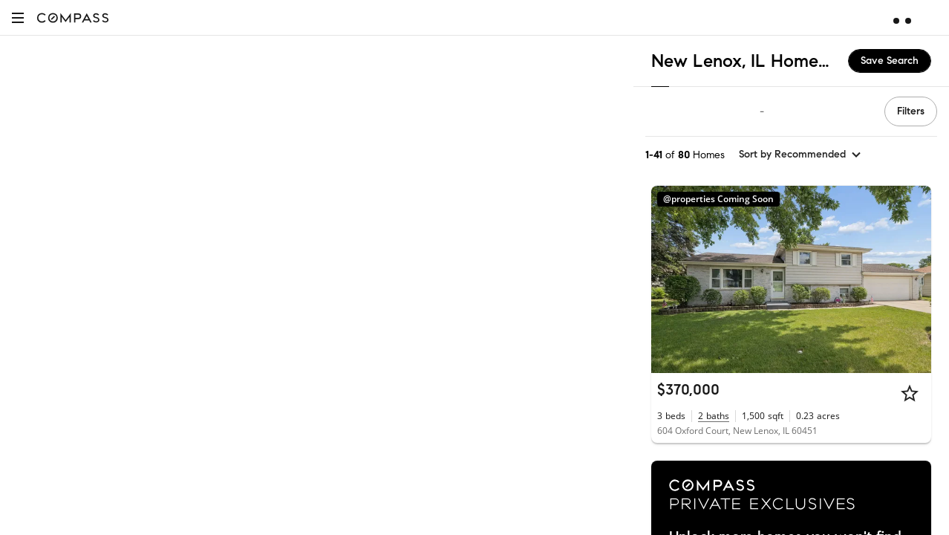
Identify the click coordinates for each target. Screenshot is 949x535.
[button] (18, 17)
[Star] (909, 393)
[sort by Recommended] (800, 154)
